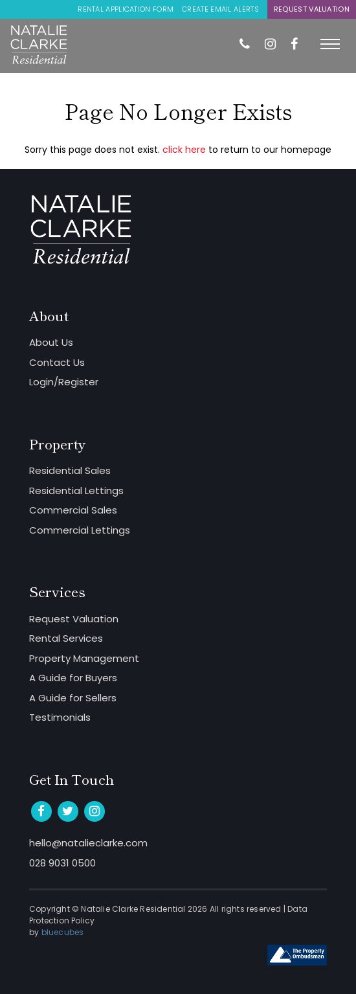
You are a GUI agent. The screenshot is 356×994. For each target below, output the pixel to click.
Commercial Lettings (79, 530)
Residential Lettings (76, 490)
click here (184, 149)
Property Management (84, 658)
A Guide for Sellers (73, 698)
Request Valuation (312, 9)
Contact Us (57, 362)
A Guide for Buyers (73, 677)
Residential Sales (70, 470)
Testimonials (60, 717)
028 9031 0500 (62, 863)
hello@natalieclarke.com (88, 843)
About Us (51, 342)
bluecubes (62, 932)
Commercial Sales (73, 510)
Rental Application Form (125, 9)
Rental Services (66, 638)
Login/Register (63, 382)
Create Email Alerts (220, 9)
